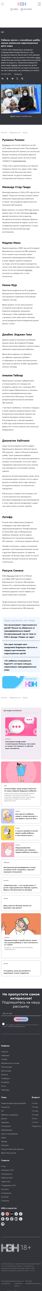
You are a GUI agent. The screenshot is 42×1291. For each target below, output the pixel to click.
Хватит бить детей (8, 1153)
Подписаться (21, 1019)
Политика (5, 1201)
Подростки (36, 1126)
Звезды (4, 1142)
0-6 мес (4, 132)
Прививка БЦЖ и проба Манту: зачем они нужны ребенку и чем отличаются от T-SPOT (21, 942)
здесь (37, 58)
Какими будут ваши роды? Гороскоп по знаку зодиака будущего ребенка (20, 790)
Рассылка (26, 9)
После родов (6, 1067)
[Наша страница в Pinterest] (11, 1219)
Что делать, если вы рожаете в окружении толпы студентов (17, 972)
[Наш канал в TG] (2, 1214)
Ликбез (17, 811)
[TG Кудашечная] (7, 1214)
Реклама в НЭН (7, 1170)
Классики (5, 1145)
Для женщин (6, 1071)
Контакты (5, 1189)
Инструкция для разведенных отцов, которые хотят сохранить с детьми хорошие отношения (19, 870)
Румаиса (6, 145)
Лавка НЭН (5, 1182)
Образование (6, 1130)
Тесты (3, 1086)
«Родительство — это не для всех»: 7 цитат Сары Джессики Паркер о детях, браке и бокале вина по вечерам (20, 887)
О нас (3, 1166)
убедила (33, 213)
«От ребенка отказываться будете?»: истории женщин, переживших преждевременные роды (20, 665)
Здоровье (5, 1122)
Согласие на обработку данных (19, 1283)
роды (26, 132)
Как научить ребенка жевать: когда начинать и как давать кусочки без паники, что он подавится (26, 816)
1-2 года (35, 1111)
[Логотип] (22, 4)
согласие (11, 1024)
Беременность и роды (10, 1063)
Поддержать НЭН (8, 1185)
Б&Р (2, 32)
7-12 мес (35, 1107)
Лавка (14, 9)
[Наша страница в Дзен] (2, 1219)
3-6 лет (34, 1119)
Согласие (5, 1197)
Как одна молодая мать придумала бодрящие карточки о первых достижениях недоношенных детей (20, 648)
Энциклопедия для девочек (12, 1149)
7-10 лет (35, 1122)
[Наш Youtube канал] (16, 1219)
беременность (15, 132)
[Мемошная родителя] (11, 1214)
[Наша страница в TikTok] (7, 1219)
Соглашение (6, 1193)
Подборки (5, 1078)
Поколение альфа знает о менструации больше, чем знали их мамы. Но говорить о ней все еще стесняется (20, 745)
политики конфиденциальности (16, 1026)
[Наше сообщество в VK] (16, 1214)
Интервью (5, 1082)
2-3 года (35, 1115)
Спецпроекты (6, 1174)
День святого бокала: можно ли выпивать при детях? (17, 907)
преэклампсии (19, 161)
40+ (2, 1111)
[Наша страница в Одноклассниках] (20, 1214)
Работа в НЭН (7, 1178)
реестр (14, 65)
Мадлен (28, 270)
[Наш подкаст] (2, 1224)
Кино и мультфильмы (9, 1134)
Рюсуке (10, 576)
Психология (6, 1126)
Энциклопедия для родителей (13, 1103)
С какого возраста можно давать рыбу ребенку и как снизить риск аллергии (26, 833)
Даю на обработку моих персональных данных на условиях (20, 1025)
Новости (8, 739)
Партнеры (5, 1090)
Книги (3, 1138)
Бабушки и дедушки (9, 1115)
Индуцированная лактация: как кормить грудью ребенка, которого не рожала (27, 850)
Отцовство (5, 1107)
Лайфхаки (6, 862)
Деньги (4, 1119)
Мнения (5, 880)
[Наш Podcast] (20, 1219)
